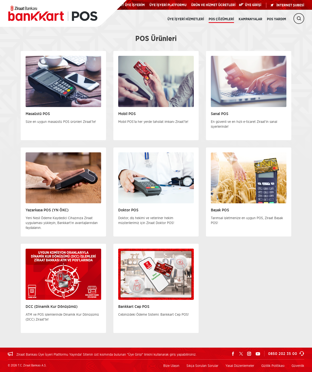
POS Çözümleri (221, 19)
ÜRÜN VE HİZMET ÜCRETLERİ (213, 5)
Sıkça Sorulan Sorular (202, 365)
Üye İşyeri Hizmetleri (185, 19)
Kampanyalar (250, 19)
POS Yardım (276, 19)
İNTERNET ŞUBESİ (287, 5)
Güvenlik (298, 365)
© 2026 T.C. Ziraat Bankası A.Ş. (27, 365)
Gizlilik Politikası (272, 365)
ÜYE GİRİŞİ (253, 5)
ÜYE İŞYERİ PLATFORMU (167, 5)
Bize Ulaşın (171, 365)
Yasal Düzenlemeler (239, 365)
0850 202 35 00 (286, 353)
